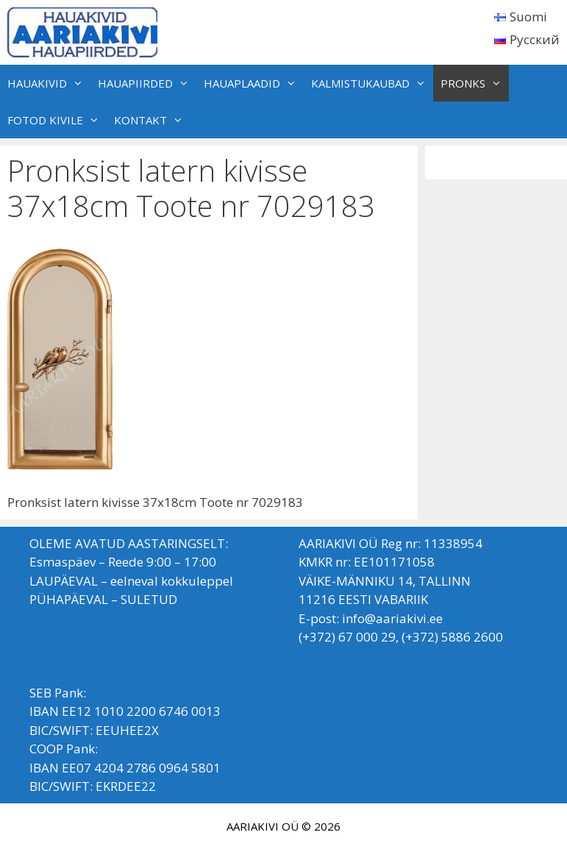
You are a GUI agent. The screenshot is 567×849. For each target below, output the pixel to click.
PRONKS (475, 83)
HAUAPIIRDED (147, 83)
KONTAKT (152, 120)
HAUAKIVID (48, 83)
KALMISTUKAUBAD (372, 83)
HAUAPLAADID (254, 83)
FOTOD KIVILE (57, 120)
